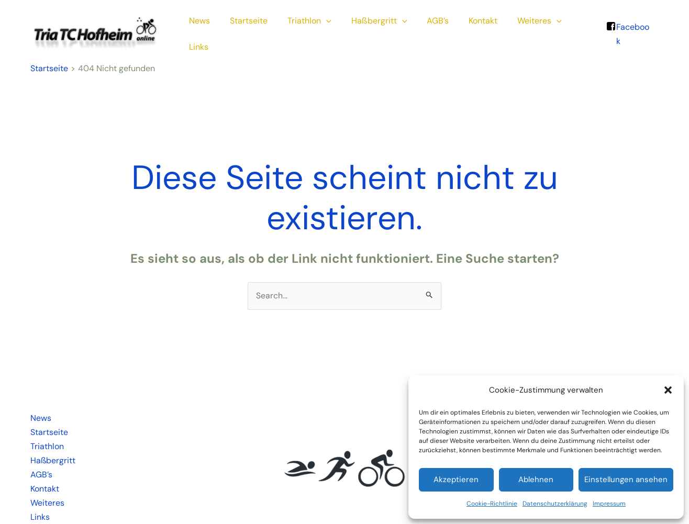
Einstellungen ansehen (626, 479)
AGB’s (430, 30)
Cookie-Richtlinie (491, 503)
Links (574, 30)
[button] (668, 390)
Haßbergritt (375, 31)
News (204, 30)
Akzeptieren (456, 479)
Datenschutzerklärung (555, 503)
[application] (324, 31)
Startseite (250, 30)
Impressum (609, 503)
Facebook (633, 30)
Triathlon (308, 31)
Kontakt (472, 30)
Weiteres (525, 31)
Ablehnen (535, 479)
